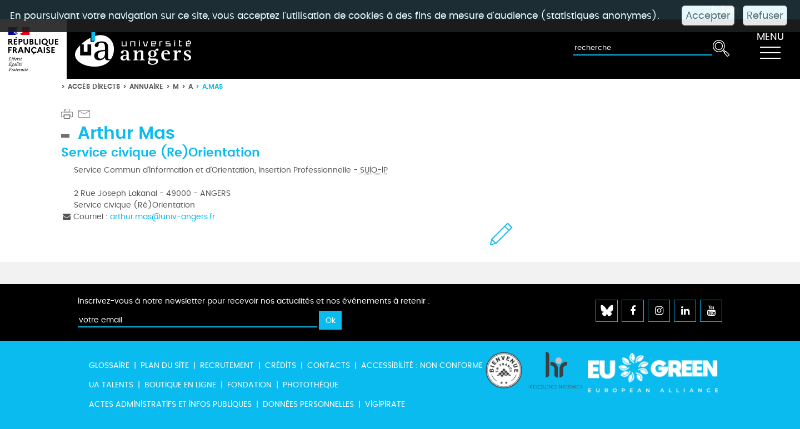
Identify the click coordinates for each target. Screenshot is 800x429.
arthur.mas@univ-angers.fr (162, 217)
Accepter (708, 15)
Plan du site (165, 365)
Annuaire (146, 86)
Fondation (249, 385)
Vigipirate (385, 404)
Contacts (328, 365)
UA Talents (111, 385)
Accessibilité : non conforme (422, 365)
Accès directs (94, 86)
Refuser (765, 15)
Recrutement (227, 365)
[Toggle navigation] (770, 49)
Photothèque (310, 385)
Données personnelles (308, 404)
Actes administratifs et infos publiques (170, 404)
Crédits (280, 365)
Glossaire (109, 365)
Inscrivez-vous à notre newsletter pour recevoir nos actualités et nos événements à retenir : (254, 301)
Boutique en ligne (180, 385)
